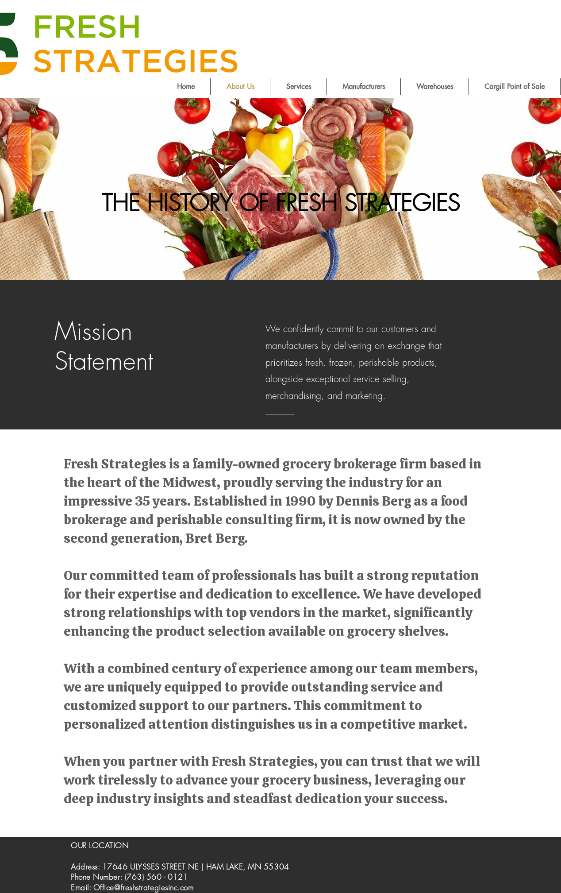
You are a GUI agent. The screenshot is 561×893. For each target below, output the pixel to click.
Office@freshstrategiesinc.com (143, 887)
